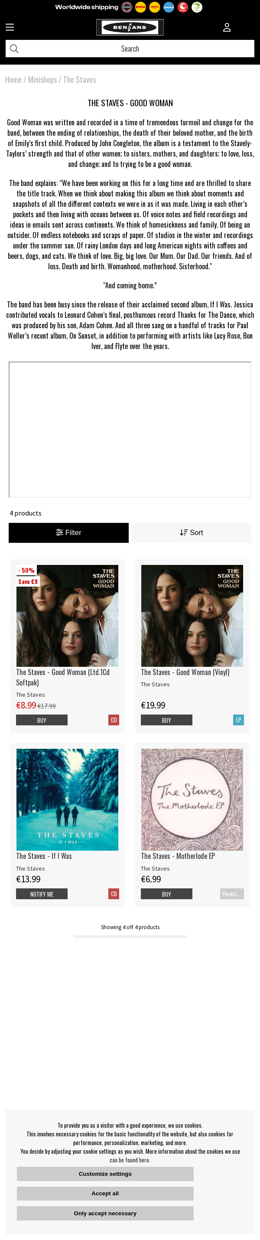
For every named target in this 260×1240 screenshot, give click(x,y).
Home (13, 79)
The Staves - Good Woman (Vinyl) (185, 672)
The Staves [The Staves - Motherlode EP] (155, 868)
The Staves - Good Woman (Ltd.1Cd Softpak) (63, 677)
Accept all (105, 1193)
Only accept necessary (105, 1213)
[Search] (130, 48)
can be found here (129, 1159)
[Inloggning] (227, 28)
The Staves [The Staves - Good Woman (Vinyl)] (155, 684)
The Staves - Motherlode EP (178, 856)
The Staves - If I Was (44, 856)
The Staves (79, 79)
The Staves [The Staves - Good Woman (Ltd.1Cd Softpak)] (30, 694)
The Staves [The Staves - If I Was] (30, 868)
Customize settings (105, 1174)
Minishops (42, 79)
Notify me (41, 894)
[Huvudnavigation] (10, 28)
